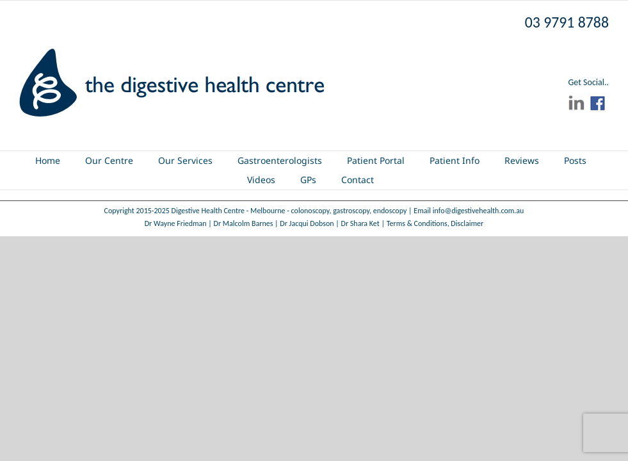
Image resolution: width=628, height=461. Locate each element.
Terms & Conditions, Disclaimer (435, 223)
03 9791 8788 (567, 22)
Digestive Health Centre (208, 210)
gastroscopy (351, 210)
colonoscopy (310, 210)
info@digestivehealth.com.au (478, 210)
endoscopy (390, 210)
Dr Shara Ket (360, 223)
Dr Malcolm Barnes (243, 223)
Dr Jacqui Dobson (307, 223)
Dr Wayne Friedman (176, 223)
